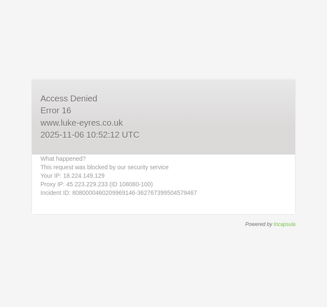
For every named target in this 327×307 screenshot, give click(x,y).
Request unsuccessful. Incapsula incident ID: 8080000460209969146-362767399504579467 (163, 153)
